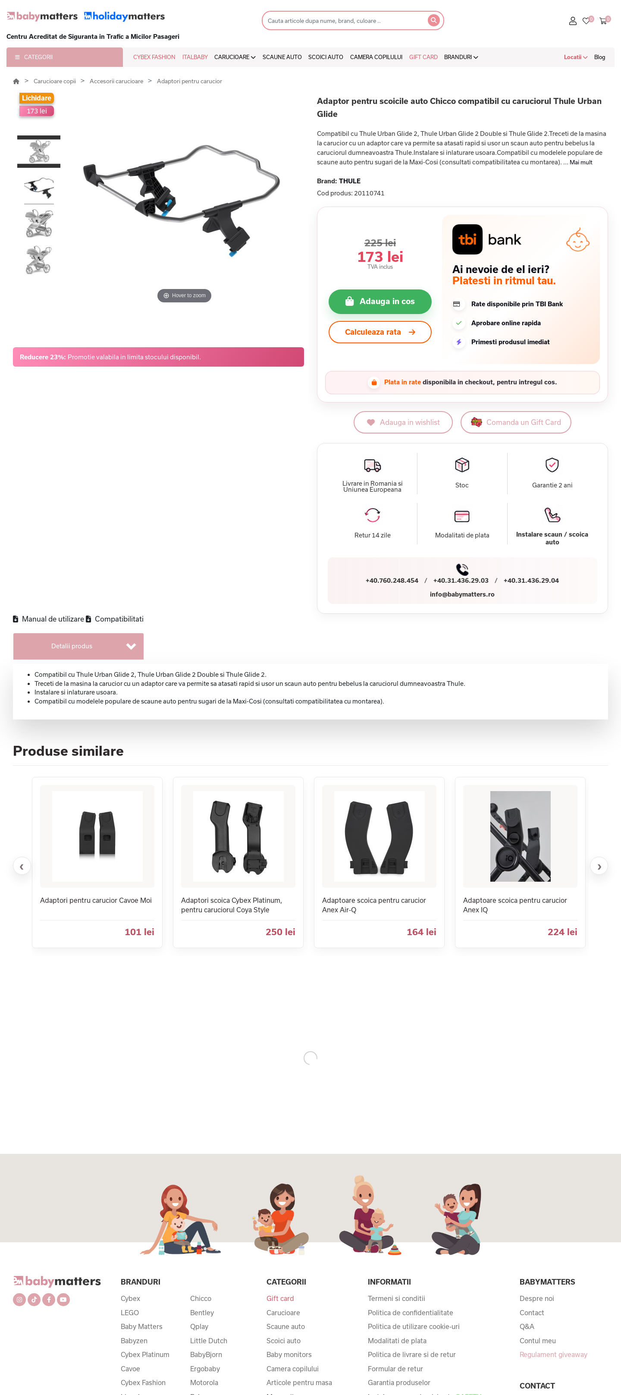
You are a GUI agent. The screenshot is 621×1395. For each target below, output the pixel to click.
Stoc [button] (462, 485)
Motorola (204, 1382)
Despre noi (537, 1298)
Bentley (202, 1312)
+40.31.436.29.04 (531, 580)
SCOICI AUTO (325, 57)
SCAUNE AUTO (282, 57)
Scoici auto (284, 1341)
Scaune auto (286, 1326)
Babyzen (134, 1341)
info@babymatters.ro (462, 594)
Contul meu (538, 1341)
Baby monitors (289, 1354)
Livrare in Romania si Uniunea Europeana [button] (372, 487)
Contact (532, 1312)
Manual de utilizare (48, 619)
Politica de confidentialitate (410, 1312)
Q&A (527, 1326)
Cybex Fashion (143, 1382)
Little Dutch (208, 1341)
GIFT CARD (423, 57)
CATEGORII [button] (34, 57)
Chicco (200, 1298)
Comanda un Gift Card (516, 422)
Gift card (280, 1298)
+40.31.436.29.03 (461, 580)
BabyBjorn (206, 1354)
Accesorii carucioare (117, 81)
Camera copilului (293, 1369)
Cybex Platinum (145, 1354)
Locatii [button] (576, 57)
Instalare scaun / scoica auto (552, 538)
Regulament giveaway (553, 1354)
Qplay (199, 1326)
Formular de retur (395, 1369)
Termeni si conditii (396, 1298)
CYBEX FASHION (154, 57)
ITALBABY (195, 57)
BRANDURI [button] (461, 57)
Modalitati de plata (397, 1341)
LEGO (130, 1312)
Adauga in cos (387, 301)
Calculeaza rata (380, 331)
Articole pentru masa (299, 1382)
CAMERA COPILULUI (376, 57)
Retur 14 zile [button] (372, 535)
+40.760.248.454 (392, 580)
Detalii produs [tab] (71, 646)
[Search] (342, 20)
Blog (599, 57)
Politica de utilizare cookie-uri (414, 1326)
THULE (350, 181)
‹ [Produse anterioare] (21, 865)
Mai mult (581, 162)
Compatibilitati (115, 619)
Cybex (130, 1298)
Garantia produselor (399, 1382)
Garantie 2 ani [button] (552, 485)
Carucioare (283, 1312)
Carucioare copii (55, 81)
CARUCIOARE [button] (235, 57)
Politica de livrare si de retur (412, 1354)
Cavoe (130, 1369)
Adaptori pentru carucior (189, 81)
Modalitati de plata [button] (462, 535)
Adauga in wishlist (403, 422)
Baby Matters (142, 1326)
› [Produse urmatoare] (599, 865)
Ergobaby (205, 1369)
